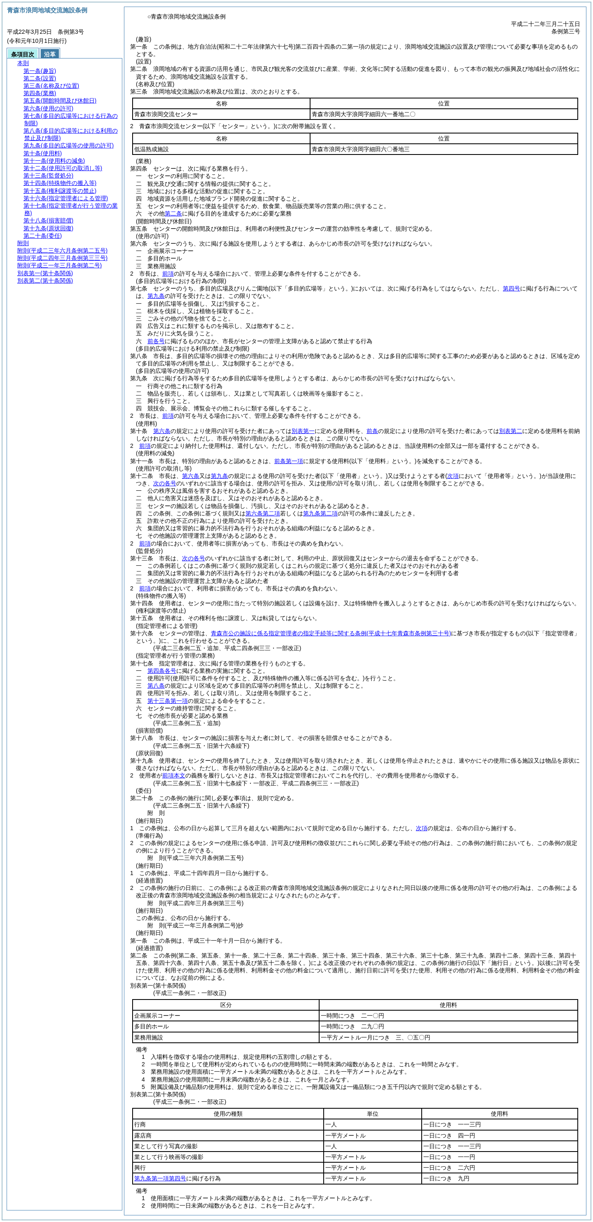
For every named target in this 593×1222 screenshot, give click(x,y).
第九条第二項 (320, 513)
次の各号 (164, 483)
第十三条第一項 (167, 701)
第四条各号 (161, 670)
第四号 (511, 288)
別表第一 (303, 431)
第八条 (156, 685)
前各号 (156, 341)
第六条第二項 (262, 513)
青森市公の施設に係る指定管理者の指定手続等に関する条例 (331, 633)
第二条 (173, 213)
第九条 (156, 296)
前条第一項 (288, 461)
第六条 (161, 431)
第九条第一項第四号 (160, 1178)
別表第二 (510, 431)
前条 (372, 431)
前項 (168, 273)
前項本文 (173, 775)
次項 (421, 828)
